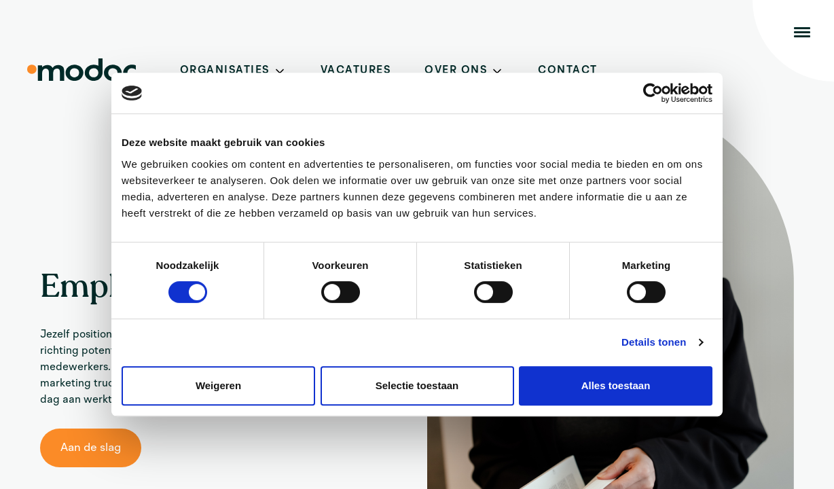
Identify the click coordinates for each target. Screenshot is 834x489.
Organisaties (225, 70)
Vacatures (356, 70)
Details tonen (653, 342)
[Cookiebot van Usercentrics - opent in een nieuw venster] (653, 93)
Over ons (455, 70)
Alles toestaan (616, 385)
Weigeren (218, 385)
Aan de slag (90, 448)
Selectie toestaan (417, 385)
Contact (568, 70)
